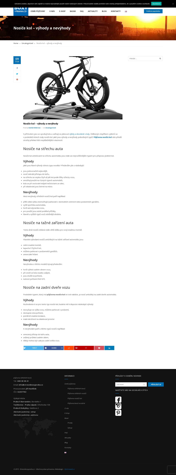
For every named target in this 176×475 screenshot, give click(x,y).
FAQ (81, 11)
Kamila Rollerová (34, 128)
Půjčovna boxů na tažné (76, 403)
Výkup (69, 428)
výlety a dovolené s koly (79, 134)
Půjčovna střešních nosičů (76, 393)
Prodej (69, 423)
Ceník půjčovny (38, 11)
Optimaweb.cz (69, 469)
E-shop (62, 11)
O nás (52, 11)
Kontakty (116, 11)
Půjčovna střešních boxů (76, 388)
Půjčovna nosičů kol (74, 398)
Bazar (73, 11)
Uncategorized (50, 128)
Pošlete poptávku (153, 11)
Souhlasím (156, 4)
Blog (104, 11)
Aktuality (93, 11)
